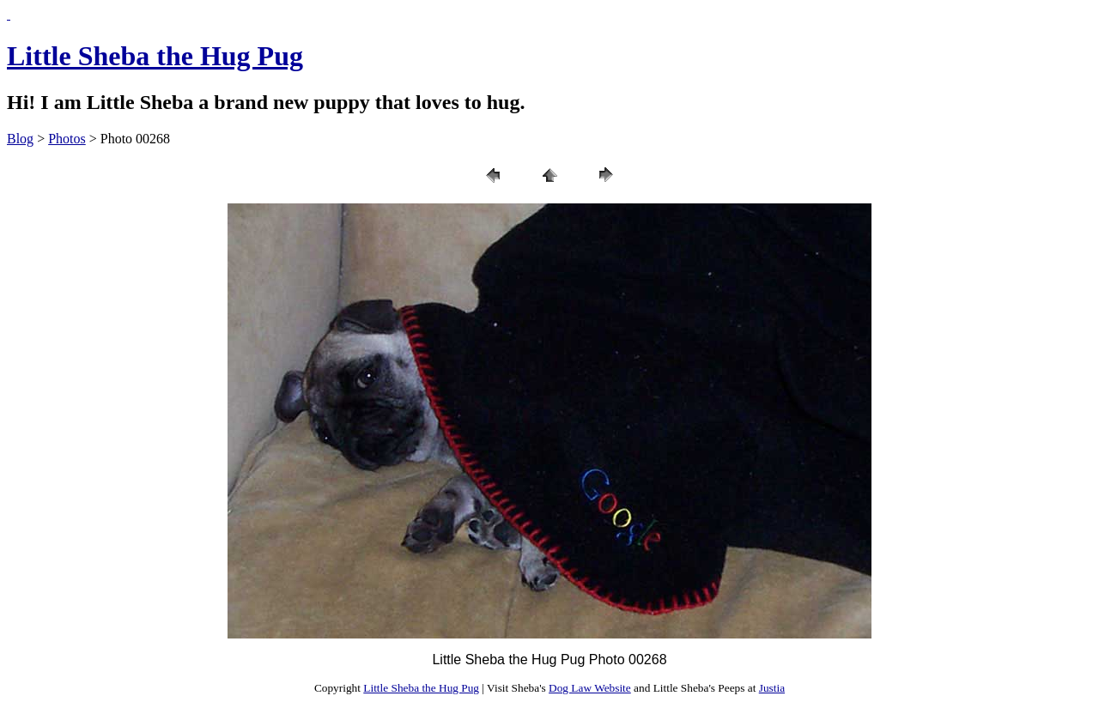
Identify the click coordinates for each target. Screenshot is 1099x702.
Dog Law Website (590, 687)
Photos (67, 138)
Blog (20, 138)
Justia (772, 687)
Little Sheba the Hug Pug (155, 55)
